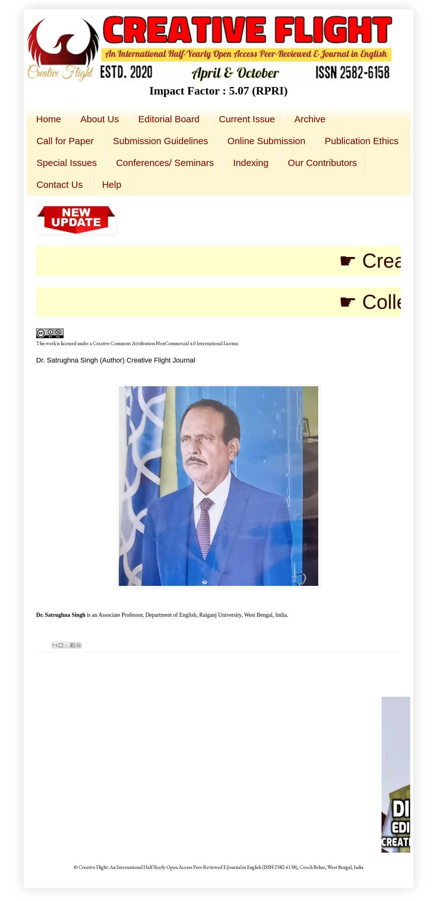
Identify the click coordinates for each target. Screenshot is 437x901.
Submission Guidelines (160, 141)
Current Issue (247, 119)
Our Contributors (322, 163)
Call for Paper (65, 141)
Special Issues (66, 163)
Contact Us (59, 184)
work (51, 343)
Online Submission (266, 141)
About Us (99, 119)
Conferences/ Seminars (165, 163)
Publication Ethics (362, 141)
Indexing (250, 163)
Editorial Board (168, 119)
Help (111, 184)
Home (48, 119)
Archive (309, 119)
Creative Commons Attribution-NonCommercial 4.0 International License (165, 343)
